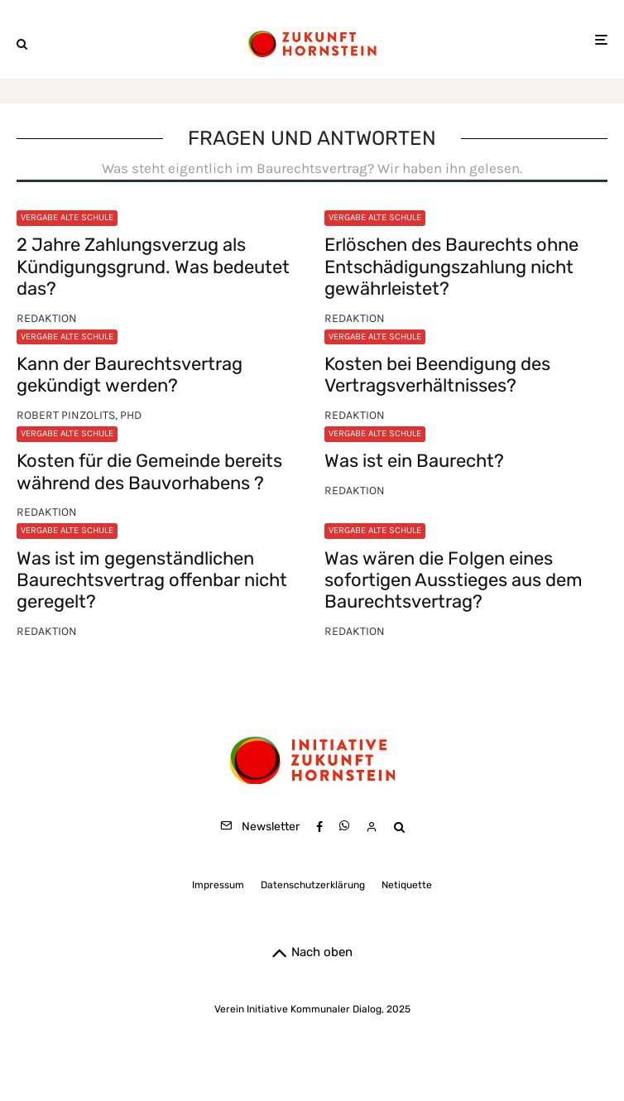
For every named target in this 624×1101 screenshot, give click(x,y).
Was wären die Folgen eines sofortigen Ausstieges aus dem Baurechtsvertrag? (453, 580)
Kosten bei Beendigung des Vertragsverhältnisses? (437, 375)
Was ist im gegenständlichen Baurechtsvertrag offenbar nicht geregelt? (152, 580)
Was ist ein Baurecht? (414, 461)
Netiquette (407, 885)
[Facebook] (319, 827)
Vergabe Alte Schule (67, 217)
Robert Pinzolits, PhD (79, 415)
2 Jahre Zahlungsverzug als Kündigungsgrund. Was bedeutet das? (153, 267)
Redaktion (47, 318)
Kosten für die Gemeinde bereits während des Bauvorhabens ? (149, 471)
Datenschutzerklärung (313, 885)
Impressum (218, 885)
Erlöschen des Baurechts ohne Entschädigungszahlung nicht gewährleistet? (451, 267)
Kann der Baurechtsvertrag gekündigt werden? (129, 375)
